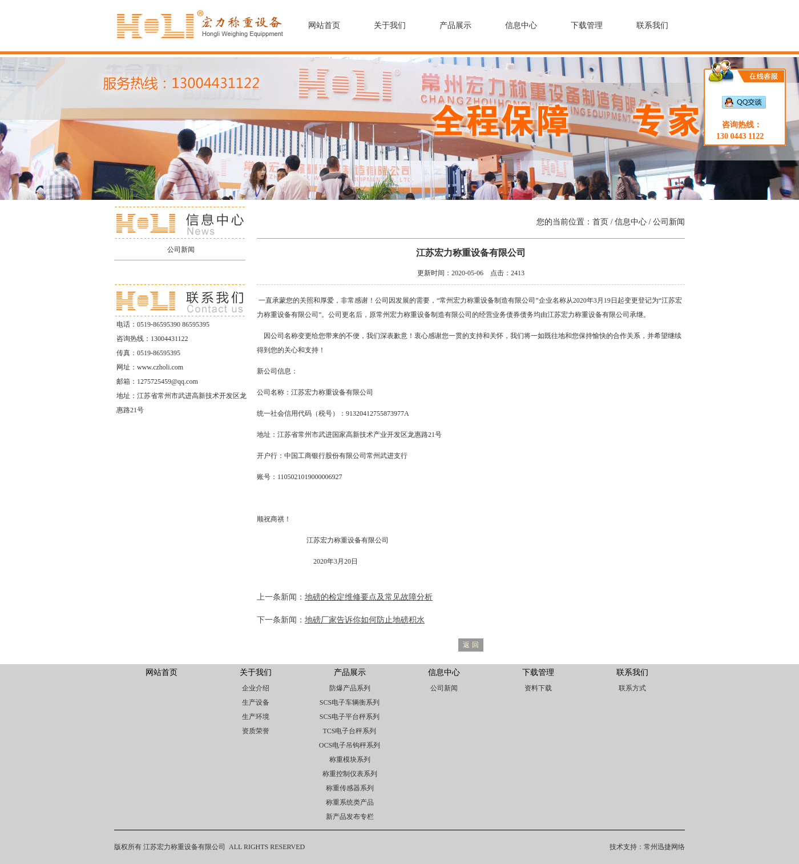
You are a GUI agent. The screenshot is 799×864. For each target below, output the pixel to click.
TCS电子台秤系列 (349, 731)
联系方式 (632, 688)
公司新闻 (181, 250)
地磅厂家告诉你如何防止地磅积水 (365, 620)
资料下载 (538, 688)
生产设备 (255, 702)
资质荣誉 (255, 731)
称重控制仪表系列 (349, 774)
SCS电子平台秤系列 (350, 717)
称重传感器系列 (350, 788)
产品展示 (455, 25)
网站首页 (324, 25)
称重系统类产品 (350, 802)
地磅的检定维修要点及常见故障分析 (369, 597)
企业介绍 (255, 688)
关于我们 (390, 25)
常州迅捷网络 (664, 847)
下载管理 (587, 25)
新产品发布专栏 (350, 817)
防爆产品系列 (349, 688)
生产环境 (255, 717)
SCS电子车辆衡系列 (350, 702)
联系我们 (652, 25)
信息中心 (521, 25)
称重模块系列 (349, 759)
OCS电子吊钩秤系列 (349, 745)
